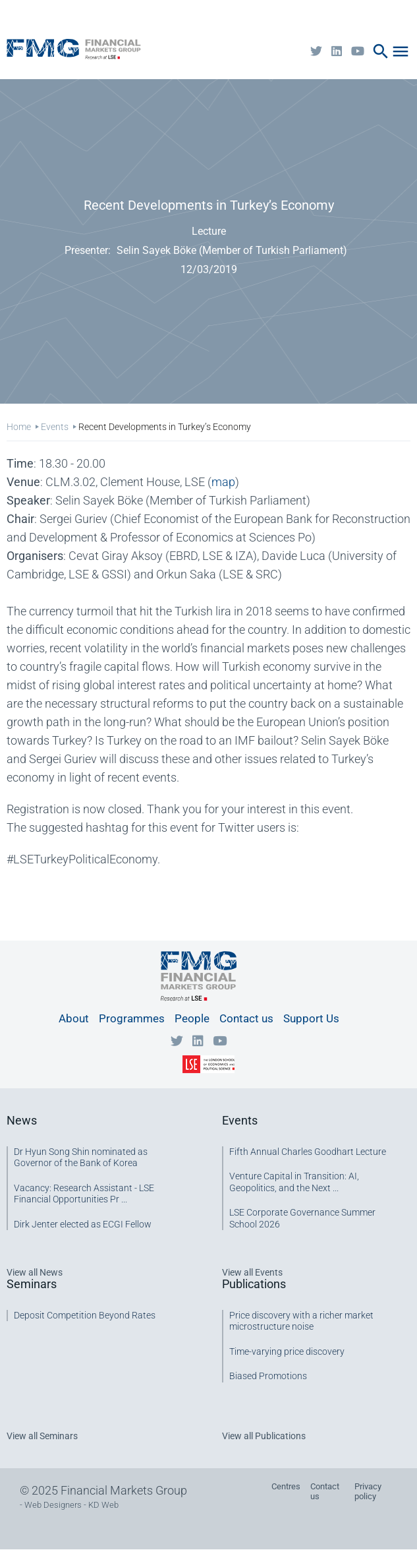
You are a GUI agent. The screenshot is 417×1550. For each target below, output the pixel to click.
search (381, 51)
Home (19, 426)
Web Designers (53, 1505)
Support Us (311, 1018)
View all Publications (264, 1436)
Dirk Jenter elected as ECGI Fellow (83, 1224)
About (74, 1018)
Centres (285, 1486)
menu (400, 51)
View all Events (252, 1272)
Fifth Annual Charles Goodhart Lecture (307, 1151)
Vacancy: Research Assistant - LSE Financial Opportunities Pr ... (84, 1194)
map (223, 482)
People (192, 1018)
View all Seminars (42, 1436)
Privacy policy (367, 1491)
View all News (35, 1272)
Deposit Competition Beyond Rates (84, 1315)
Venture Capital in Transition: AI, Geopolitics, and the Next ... (294, 1182)
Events (55, 426)
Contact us (246, 1018)
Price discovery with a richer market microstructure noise (301, 1321)
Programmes (132, 1018)
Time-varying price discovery (287, 1351)
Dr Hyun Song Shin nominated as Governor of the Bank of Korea (81, 1157)
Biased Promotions (268, 1376)
